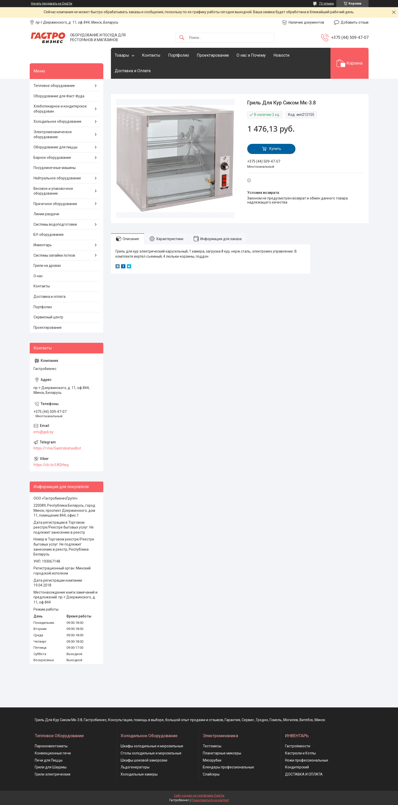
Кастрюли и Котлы (300, 753)
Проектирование (213, 55)
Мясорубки (212, 760)
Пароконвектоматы (51, 746)
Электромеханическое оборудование (53, 134)
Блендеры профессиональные (228, 767)
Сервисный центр (48, 317)
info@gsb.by (44, 432)
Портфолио (178, 55)
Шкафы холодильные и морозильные (152, 746)
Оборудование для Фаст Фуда (59, 96)
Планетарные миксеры (222, 753)
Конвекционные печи (53, 753)
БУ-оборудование (49, 235)
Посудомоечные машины (55, 168)
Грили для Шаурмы (51, 767)
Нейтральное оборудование (57, 178)
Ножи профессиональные (306, 760)
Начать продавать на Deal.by (51, 3)
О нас (38, 276)
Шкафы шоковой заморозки (144, 760)
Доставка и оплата (49, 297)
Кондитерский (297, 767)
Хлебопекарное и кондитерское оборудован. (60, 108)
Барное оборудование (52, 158)
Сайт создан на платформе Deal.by (199, 795)
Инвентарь (43, 245)
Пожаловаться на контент (210, 800)
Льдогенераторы (135, 767)
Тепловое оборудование (54, 86)
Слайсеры (211, 774)
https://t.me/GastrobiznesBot (57, 448)
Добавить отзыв (355, 22)
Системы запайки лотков (54, 255)
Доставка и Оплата (133, 70)
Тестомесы (212, 746)
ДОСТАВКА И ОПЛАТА (304, 774)
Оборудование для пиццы (55, 147)
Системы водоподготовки (55, 224)
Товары (122, 55)
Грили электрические (53, 774)
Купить (275, 149)
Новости (281, 55)
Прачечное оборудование (55, 204)
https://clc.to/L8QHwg (51, 465)
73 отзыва (326, 3)
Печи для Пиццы (48, 760)
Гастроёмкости (297, 746)
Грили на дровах (47, 266)
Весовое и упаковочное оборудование (53, 191)
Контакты (151, 55)
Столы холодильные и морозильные (151, 753)
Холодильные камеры (139, 774)
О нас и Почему (251, 55)
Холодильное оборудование (57, 121)
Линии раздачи (46, 214)
